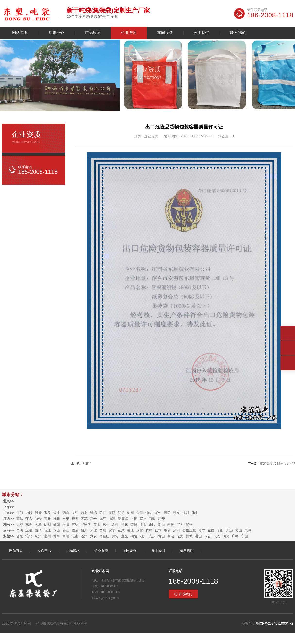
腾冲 (148, 530)
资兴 (189, 524)
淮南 (75, 536)
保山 (56, 530)
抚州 (56, 519)
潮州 (158, 513)
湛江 (75, 513)
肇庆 (56, 513)
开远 (229, 530)
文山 (238, 530)
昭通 (47, 530)
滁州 (84, 536)
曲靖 (38, 530)
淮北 (28, 536)
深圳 (185, 513)
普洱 (84, 530)
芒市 (158, 530)
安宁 (112, 530)
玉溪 (28, 530)
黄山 (161, 536)
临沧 (75, 530)
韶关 (121, 513)
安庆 (152, 536)
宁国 (244, 536)
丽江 (65, 530)
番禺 (47, 513)
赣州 (143, 519)
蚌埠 (56, 536)
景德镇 (123, 519)
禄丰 (201, 530)
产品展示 (93, 33)
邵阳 (56, 524)
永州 (115, 524)
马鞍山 (104, 536)
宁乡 (180, 524)
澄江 (130, 530)
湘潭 (38, 524)
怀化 (124, 524)
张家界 (86, 524)
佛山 (195, 513)
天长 (216, 536)
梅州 (130, 513)
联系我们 (238, 33)
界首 (207, 536)
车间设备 (165, 33)
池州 (143, 536)
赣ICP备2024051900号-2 (274, 623)
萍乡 (28, 519)
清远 (93, 513)
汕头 (148, 513)
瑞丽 (167, 530)
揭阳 (167, 513)
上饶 (133, 519)
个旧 (220, 530)
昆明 (19, 530)
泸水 (176, 530)
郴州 (106, 524)
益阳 (96, 524)
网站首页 (20, 33)
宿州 (47, 536)
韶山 (161, 524)
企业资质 (129, 33)
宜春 (47, 519)
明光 (226, 536)
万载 (152, 519)
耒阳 (152, 524)
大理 (93, 530)
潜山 (198, 536)
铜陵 (133, 536)
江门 (19, 513)
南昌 (19, 519)
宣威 (121, 530)
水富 (139, 530)
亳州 (38, 536)
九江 (102, 519)
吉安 (65, 519)
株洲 (28, 524)
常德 (75, 524)
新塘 (38, 513)
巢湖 (170, 536)
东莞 (139, 513)
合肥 (19, 536)
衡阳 (47, 524)
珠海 (176, 513)
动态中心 (56, 33)
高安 (161, 519)
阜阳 (65, 536)
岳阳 (65, 524)
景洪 (247, 530)
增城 (28, 513)
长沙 (19, 524)
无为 (180, 536)
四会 (65, 513)
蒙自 (211, 530)
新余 (38, 519)
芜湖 (115, 536)
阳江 (102, 513)
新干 (93, 519)
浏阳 (143, 524)
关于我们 (201, 33)
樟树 (75, 519)
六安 (93, 536)
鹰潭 (112, 519)
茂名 (84, 513)
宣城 (124, 536)
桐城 (189, 536)
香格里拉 (189, 530)
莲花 (84, 519)
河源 (112, 513)
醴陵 (170, 524)
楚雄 (102, 530)
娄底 (133, 524)
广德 (235, 536)
